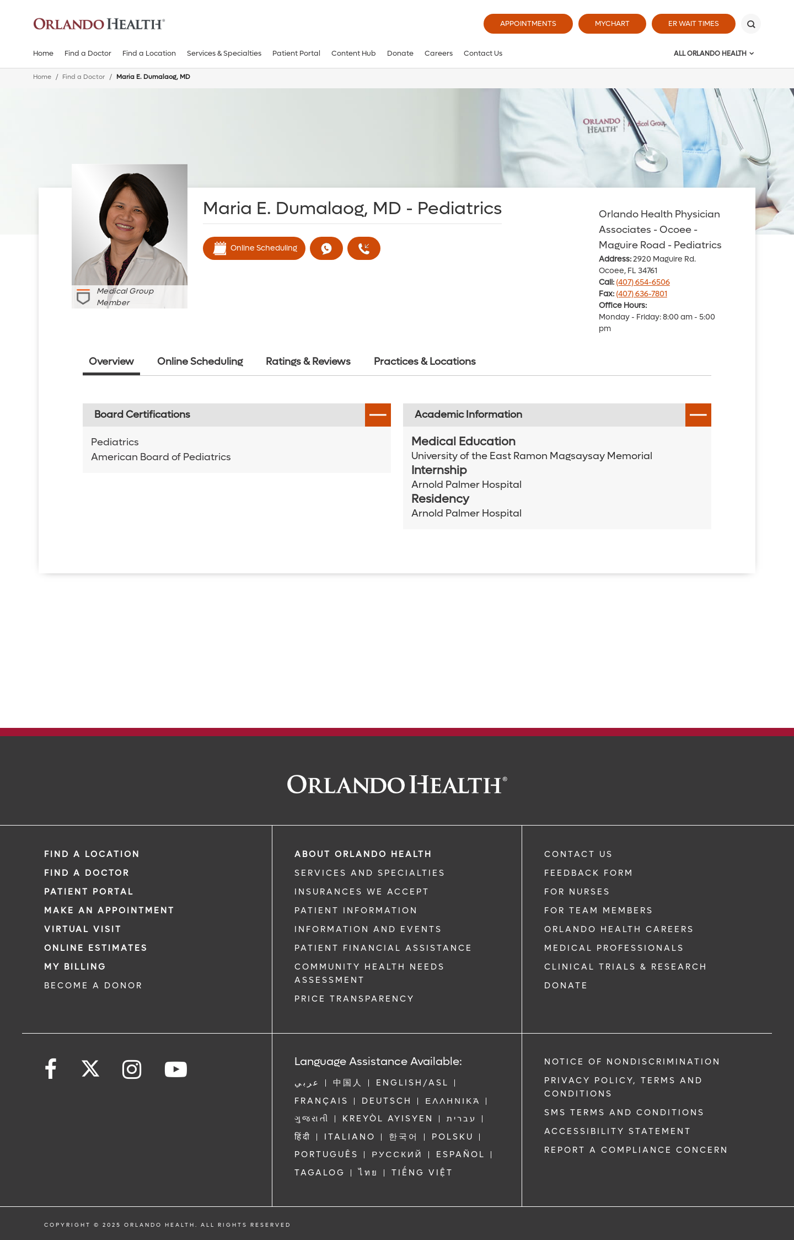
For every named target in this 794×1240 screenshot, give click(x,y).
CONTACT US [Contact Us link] (578, 854)
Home (43, 53)
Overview (111, 361)
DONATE (566, 985)
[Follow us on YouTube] (177, 1069)
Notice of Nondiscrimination (632, 1061)
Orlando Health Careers (619, 929)
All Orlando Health (710, 53)
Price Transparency (354, 998)
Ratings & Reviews (308, 361)
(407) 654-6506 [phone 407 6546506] (643, 282)
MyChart (612, 23)
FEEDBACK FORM (589, 873)
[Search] (751, 24)
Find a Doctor (88, 53)
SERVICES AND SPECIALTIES (370, 873)
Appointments (528, 23)
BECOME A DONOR (93, 985)
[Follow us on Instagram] (132, 1069)
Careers (439, 53)
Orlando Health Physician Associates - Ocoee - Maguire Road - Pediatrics (660, 230)
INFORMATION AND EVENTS (368, 929)
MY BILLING (75, 966)
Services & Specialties (224, 53)
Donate (400, 53)
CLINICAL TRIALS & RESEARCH (625, 966)
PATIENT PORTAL (89, 891)
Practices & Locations (425, 361)
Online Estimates (96, 948)
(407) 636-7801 (641, 294)
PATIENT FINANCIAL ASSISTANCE (383, 948)
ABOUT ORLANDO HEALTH (363, 854)
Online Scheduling (254, 248)
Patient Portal (296, 53)
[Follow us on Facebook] (51, 1069)
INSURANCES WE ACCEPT (362, 891)
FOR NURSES (577, 891)
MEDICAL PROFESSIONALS (614, 948)
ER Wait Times (693, 23)
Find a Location (149, 53)
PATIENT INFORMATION (356, 910)
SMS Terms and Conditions (624, 1112)
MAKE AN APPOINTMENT (109, 910)
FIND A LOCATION (92, 854)
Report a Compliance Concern (636, 1150)
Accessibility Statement (617, 1131)
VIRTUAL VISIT (83, 929)
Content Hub (353, 53)
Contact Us (483, 53)
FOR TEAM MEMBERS (598, 910)
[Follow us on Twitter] (90, 1065)
